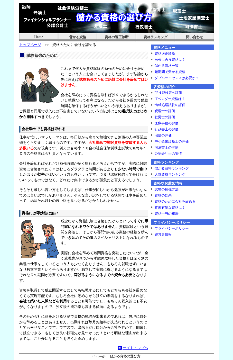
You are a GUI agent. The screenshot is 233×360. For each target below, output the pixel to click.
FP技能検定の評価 (168, 93)
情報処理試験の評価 (170, 105)
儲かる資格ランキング (172, 168)
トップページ (30, 45)
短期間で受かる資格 (170, 72)
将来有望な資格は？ (170, 207)
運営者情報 (163, 234)
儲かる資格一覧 (166, 66)
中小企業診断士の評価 (172, 141)
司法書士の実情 (166, 147)
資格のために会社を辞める (175, 201)
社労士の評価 (165, 117)
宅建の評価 (163, 135)
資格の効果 (163, 195)
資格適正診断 (165, 53)
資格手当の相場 (166, 214)
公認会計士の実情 (168, 153)
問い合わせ (194, 37)
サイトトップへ (135, 348)
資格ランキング (156, 37)
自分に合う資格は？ (170, 60)
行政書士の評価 (166, 129)
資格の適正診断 (117, 37)
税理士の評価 (165, 111)
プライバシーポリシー (172, 228)
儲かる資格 (77, 37)
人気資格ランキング (170, 174)
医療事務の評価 (166, 123)
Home (38, 37)
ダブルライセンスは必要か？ (177, 78)
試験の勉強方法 (166, 189)
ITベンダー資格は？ (170, 99)
